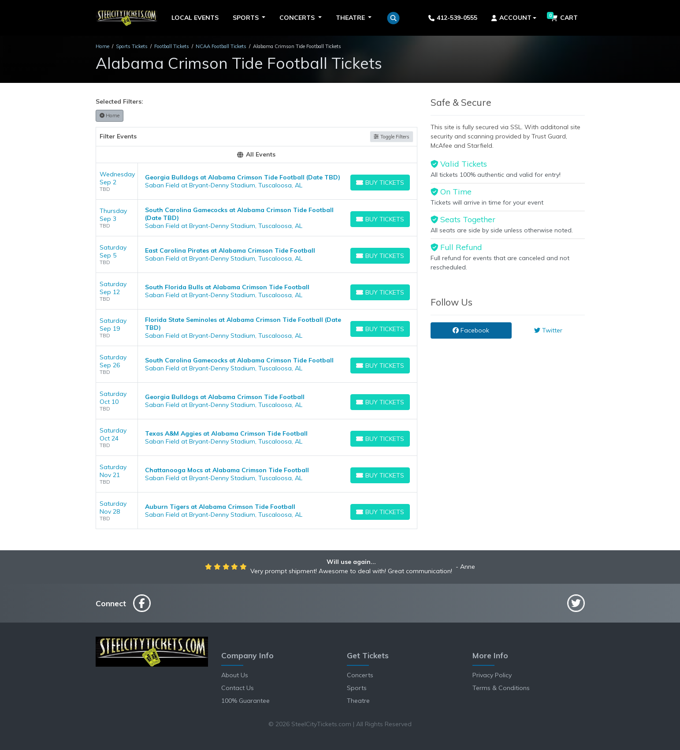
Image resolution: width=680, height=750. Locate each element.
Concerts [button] (297, 18)
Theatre (358, 701)
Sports (357, 688)
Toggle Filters (391, 137)
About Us (234, 675)
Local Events (195, 18)
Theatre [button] (351, 18)
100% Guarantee (245, 701)
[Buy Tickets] (380, 182)
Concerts (360, 675)
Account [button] (511, 18)
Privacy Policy (492, 675)
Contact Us (237, 688)
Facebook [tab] (471, 330)
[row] (256, 181)
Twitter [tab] (548, 330)
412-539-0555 (452, 18)
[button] (393, 18)
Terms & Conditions (501, 688)
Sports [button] (246, 18)
